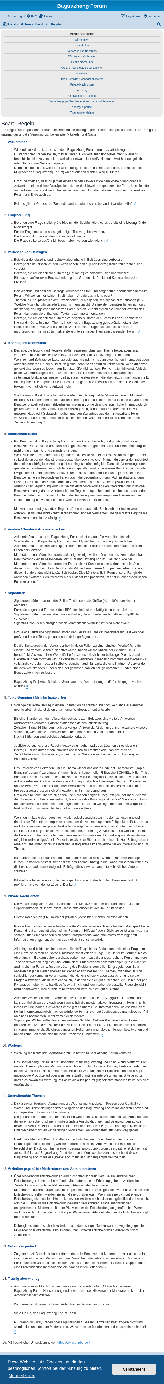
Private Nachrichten (82, 84)
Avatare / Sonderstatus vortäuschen (82, 67)
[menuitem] (31, 16)
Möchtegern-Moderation (82, 56)
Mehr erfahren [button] (22, 1375)
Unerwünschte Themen (82, 95)
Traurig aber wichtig (82, 112)
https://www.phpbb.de (72, 1342)
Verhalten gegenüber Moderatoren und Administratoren (81, 101)
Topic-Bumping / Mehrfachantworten (82, 79)
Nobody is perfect (82, 107)
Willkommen (82, 39)
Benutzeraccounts (82, 62)
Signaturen (81, 73)
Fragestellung (82, 45)
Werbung (82, 90)
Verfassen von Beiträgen (82, 50)
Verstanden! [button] (134, 1369)
